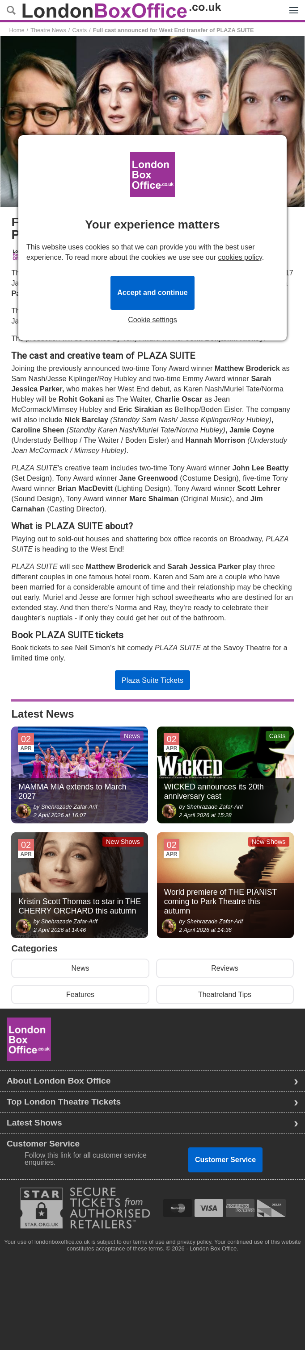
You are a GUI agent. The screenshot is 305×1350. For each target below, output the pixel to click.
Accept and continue (152, 292)
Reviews (224, 968)
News (80, 968)
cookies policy (240, 257)
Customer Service (225, 1159)
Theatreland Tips (224, 994)
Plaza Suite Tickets (152, 680)
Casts (79, 30)
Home (16, 30)
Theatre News (48, 30)
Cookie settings (152, 320)
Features (80, 994)
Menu (292, 5)
